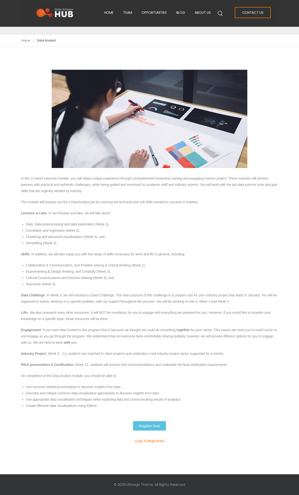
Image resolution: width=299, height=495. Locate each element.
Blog (180, 12)
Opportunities (154, 12)
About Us (203, 12)
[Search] (220, 13)
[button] (149, 426)
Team (127, 12)
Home (109, 12)
